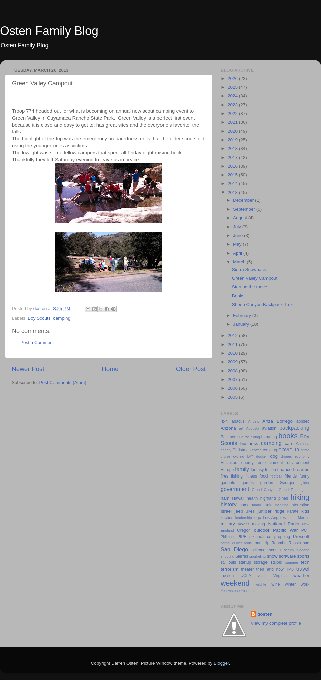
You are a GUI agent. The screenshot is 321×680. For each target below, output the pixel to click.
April (238, 253)
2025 (233, 87)
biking (255, 437)
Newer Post (28, 368)
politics (264, 536)
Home (110, 368)
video (262, 576)
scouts (275, 550)
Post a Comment (37, 342)
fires (224, 476)
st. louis (228, 562)
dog (274, 456)
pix (252, 536)
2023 (233, 104)
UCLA (245, 575)
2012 (233, 335)
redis (248, 543)
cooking (270, 450)
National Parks (283, 523)
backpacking (294, 428)
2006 (233, 388)
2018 (233, 148)
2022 (233, 113)
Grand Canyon (264, 490)
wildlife (260, 584)
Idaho (256, 505)
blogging (269, 437)
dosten (264, 614)
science (258, 550)
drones (286, 456)
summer (291, 562)
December (244, 200)
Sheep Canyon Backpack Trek (262, 304)
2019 (233, 139)
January (241, 324)
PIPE (242, 536)
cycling (238, 456)
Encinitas (229, 462)
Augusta (252, 428)
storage (261, 562)
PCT (305, 530)
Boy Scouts (39, 318)
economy (302, 456)
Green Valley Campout (255, 278)
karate (293, 511)
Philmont (228, 537)
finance (284, 469)
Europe (227, 469)
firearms (301, 469)
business (249, 443)
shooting (227, 556)
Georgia (287, 482)
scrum (289, 550)
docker (261, 456)
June (238, 235)
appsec (302, 421)
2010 (233, 353)
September (244, 209)
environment (298, 462)
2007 (233, 379)
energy (247, 462)
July (237, 226)
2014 (233, 183)
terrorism (229, 569)
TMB (290, 569)
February (242, 315)
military (228, 523)
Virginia (280, 575)
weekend (235, 583)
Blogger (221, 663)
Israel (226, 511)
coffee (257, 450)
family (242, 469)
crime (305, 450)
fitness (251, 476)
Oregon (244, 530)
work (305, 584)
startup (245, 562)
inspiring (281, 505)
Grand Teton (289, 490)
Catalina (302, 444)
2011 (233, 344)
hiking (300, 497)
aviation (269, 428)
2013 (233, 192)
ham (225, 498)
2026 (233, 78)
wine (276, 584)
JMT (250, 511)
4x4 (224, 421)
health (252, 498)
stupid (276, 562)
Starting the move (250, 286)
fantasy (257, 469)
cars (289, 443)
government (235, 489)
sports (303, 556)
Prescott (301, 536)
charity (226, 450)
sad (306, 543)
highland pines (274, 498)
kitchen (227, 517)
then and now (270, 569)
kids (305, 511)
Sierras (241, 556)
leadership (243, 518)
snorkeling (257, 556)
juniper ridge (271, 511)
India (267, 505)
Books (238, 295)
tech (305, 562)
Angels (253, 421)
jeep (239, 511)
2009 (233, 361)
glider (305, 483)
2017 (233, 157)
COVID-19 (288, 449)
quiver (237, 543)
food (264, 476)
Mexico (303, 518)
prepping (282, 536)
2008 (233, 370)
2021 (233, 122)
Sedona (303, 550)
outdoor (262, 530)
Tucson (227, 575)
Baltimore (229, 437)
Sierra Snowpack (249, 269)
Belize (244, 437)
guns (305, 490)
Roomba (279, 543)
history (229, 504)
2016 (233, 166)
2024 (233, 95)
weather (301, 575)
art (241, 428)
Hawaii (238, 498)
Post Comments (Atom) (62, 382)
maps (292, 518)
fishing (237, 476)
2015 (233, 174)
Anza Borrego (277, 421)
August (240, 217)
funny (304, 476)
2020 (233, 131)
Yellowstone (230, 591)
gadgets (228, 482)
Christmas (241, 450)
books (288, 436)
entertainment (270, 462)
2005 (233, 397)
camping (61, 318)
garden (266, 482)
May (238, 244)
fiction (270, 469)
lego (257, 517)
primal (225, 543)
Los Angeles (274, 517)
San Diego (234, 549)
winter (290, 584)
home (244, 505)
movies (243, 524)
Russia (295, 543)
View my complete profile (276, 623)
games (248, 482)
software (287, 556)
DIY (250, 456)
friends (291, 476)
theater (247, 569)
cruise (225, 456)
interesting (300, 505)
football (276, 476)
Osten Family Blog (49, 31)
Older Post (191, 368)
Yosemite (248, 591)
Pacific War (285, 530)
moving (258, 524)
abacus (238, 421)
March (240, 261)
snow (272, 556)
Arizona (228, 428)
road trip (261, 543)
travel (302, 569)
